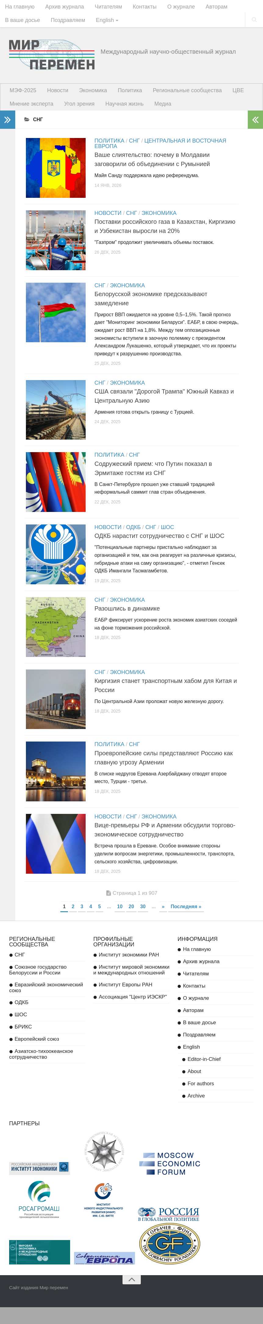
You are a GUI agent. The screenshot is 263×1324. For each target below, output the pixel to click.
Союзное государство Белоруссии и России (37, 987)
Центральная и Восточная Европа (160, 150)
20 (131, 923)
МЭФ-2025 (22, 95)
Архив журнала (61, 8)
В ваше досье (21, 23)
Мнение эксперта (31, 110)
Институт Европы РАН (125, 1002)
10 (120, 923)
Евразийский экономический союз (46, 1004)
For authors (200, 1101)
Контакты (137, 8)
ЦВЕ (226, 95)
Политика (122, 95)
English (100, 23)
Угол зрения (76, 110)
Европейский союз (37, 1056)
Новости (55, 95)
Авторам (205, 8)
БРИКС (23, 1044)
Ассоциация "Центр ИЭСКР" (133, 1014)
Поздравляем (65, 23)
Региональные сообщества (177, 95)
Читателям (103, 8)
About (194, 1088)
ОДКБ (133, 539)
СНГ (134, 148)
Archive (196, 1113)
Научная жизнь (119, 110)
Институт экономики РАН (129, 972)
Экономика (88, 95)
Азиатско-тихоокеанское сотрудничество (41, 1071)
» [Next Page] (163, 923)
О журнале (171, 8)
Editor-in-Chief (204, 1076)
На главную (19, 8)
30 (143, 923)
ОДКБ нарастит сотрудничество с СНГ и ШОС (159, 548)
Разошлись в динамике (127, 621)
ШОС (167, 539)
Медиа (155, 110)
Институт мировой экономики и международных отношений (131, 987)
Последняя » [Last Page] (186, 923)
